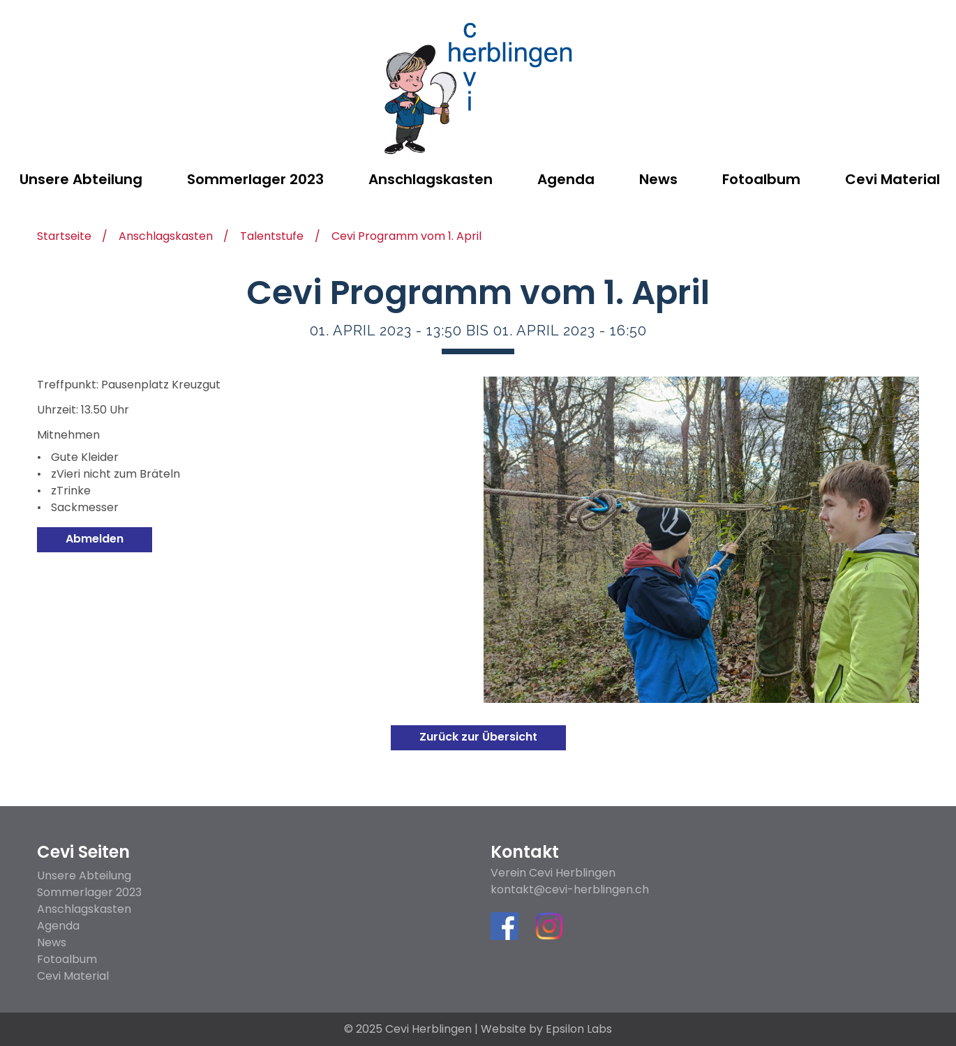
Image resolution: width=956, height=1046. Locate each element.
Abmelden (95, 539)
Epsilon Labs (579, 1029)
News (51, 942)
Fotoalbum (67, 959)
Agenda (58, 926)
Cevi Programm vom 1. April (406, 237)
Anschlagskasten (166, 237)
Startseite (64, 237)
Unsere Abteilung (84, 875)
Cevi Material (73, 976)
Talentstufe (272, 237)
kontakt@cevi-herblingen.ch (570, 889)
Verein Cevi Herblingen (553, 873)
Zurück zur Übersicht (478, 737)
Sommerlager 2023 (89, 892)
